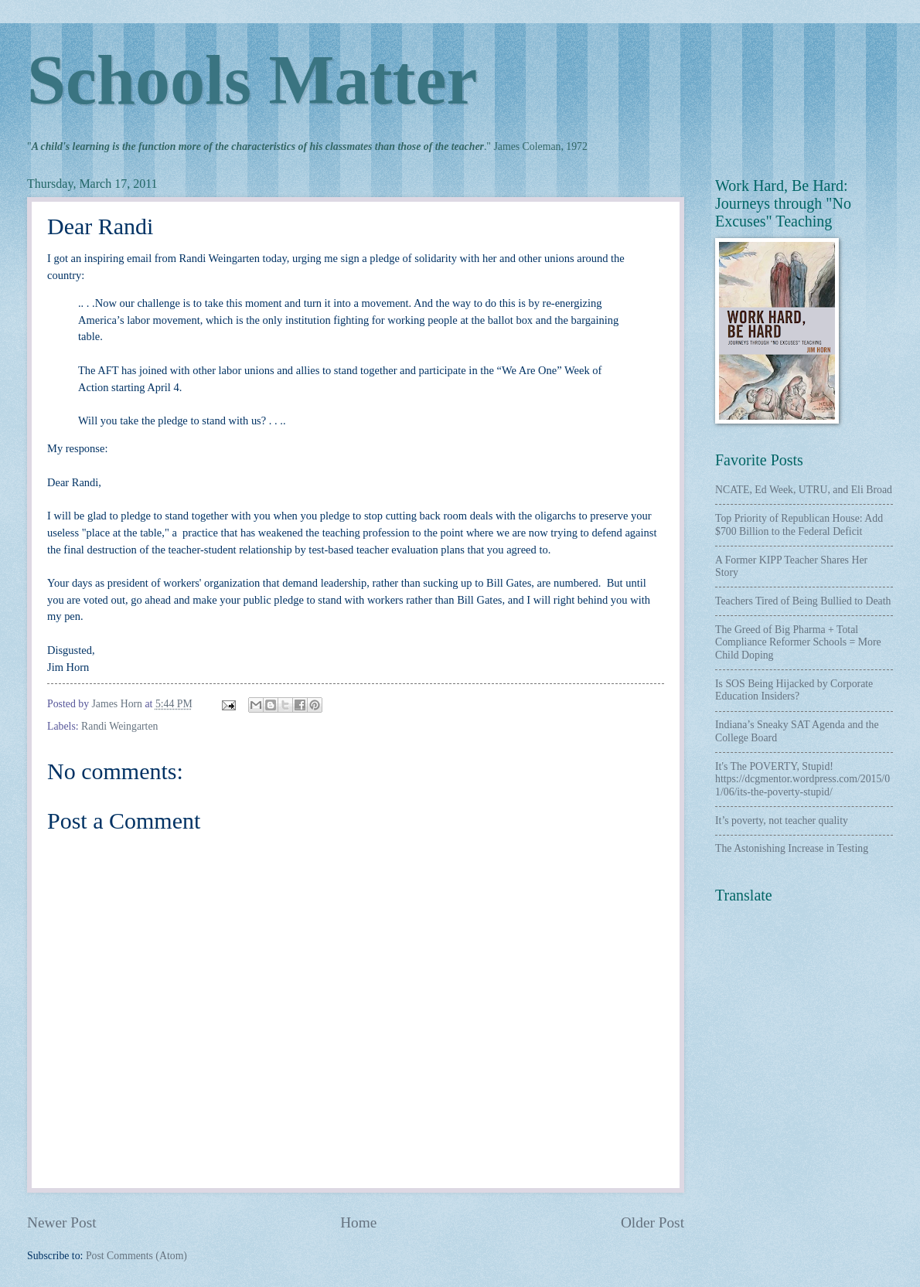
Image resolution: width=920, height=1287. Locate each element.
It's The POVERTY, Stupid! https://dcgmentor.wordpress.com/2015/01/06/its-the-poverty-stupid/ (802, 779)
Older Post (652, 1222)
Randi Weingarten (119, 726)
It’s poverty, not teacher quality (781, 820)
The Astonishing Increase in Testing (791, 848)
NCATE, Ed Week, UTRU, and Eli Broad (803, 489)
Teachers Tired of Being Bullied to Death (803, 601)
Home (358, 1222)
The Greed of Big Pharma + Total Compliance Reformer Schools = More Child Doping (798, 642)
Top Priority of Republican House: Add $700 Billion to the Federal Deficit (799, 524)
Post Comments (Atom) (136, 1255)
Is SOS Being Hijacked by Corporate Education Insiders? (794, 690)
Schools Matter (252, 80)
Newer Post (62, 1222)
